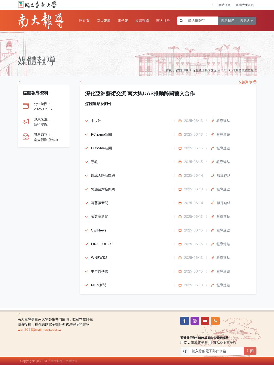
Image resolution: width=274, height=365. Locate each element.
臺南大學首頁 (245, 5)
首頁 (169, 70)
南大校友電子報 (223, 342)
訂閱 (250, 351)
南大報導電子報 (194, 342)
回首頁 (84, 20)
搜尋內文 (247, 20)
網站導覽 (225, 5)
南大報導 (103, 20)
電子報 (123, 20)
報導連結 (223, 121)
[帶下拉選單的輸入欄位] (202, 20)
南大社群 (163, 20)
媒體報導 (142, 20)
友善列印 (247, 82)
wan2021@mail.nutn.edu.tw (39, 329)
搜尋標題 (228, 20)
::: (212, 5)
